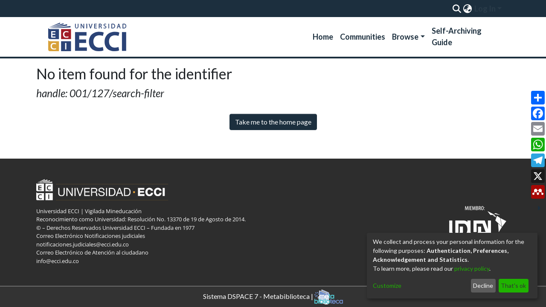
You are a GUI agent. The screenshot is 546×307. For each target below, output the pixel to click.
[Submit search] (456, 8)
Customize (387, 285)
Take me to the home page (273, 122)
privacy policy (471, 268)
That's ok (513, 285)
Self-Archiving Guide (457, 36)
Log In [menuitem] (485, 8)
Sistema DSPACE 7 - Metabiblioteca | (273, 297)
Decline (483, 285)
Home (323, 36)
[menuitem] (467, 8)
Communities (362, 36)
